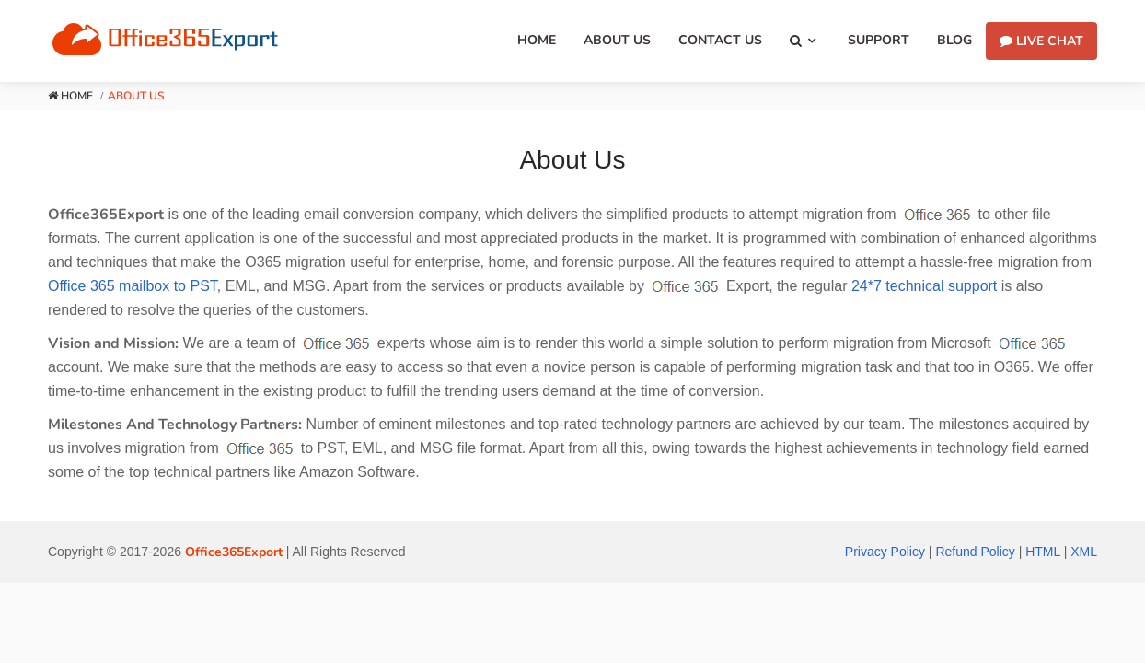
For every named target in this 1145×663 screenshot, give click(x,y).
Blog (954, 40)
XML (1083, 551)
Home (536, 40)
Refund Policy (974, 551)
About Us (617, 40)
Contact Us (720, 40)
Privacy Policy (885, 551)
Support (878, 40)
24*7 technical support (924, 286)
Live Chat (1041, 41)
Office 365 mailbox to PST (132, 286)
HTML (1042, 551)
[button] (805, 41)
